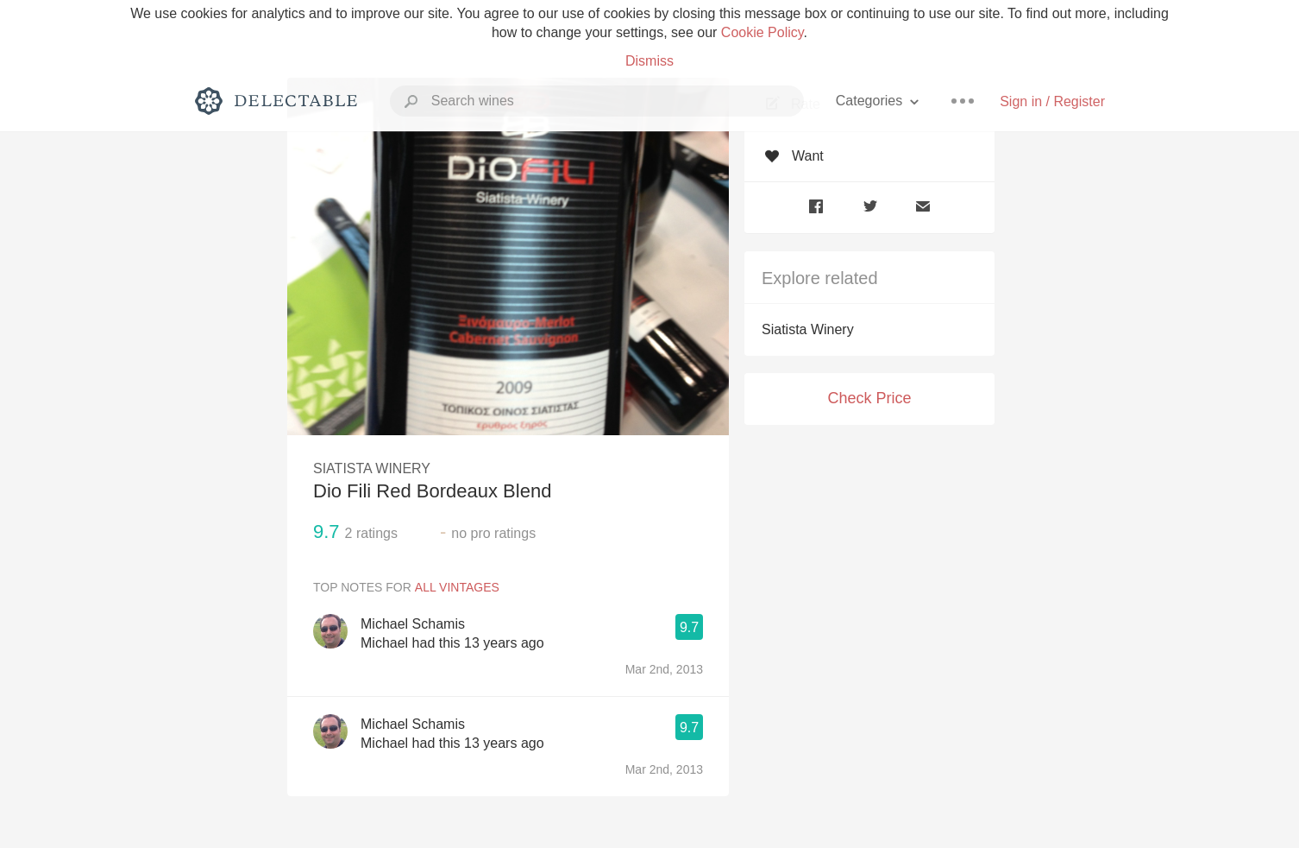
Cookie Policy (762, 32)
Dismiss (649, 61)
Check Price (869, 398)
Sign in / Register (1052, 101)
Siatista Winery (808, 329)
